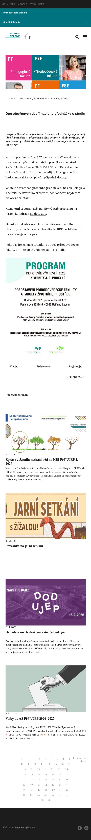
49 (46, 789)
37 (60, 779)
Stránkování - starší (79, 760)
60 (42, 800)
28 (46, 774)
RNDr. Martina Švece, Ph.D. (24, 167)
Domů (12, 98)
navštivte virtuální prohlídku (46, 250)
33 (31, 779)
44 (60, 784)
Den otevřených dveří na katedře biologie (35, 632)
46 (24, 789)
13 (42, 764)
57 (53, 795)
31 (67, 774)
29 (53, 774)
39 (24, 784)
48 (39, 789)
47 (31, 789)
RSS (5, 827)
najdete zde (38, 214)
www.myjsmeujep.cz (23, 234)
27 (39, 774)
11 (29, 764)
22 (52, 769)
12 (35, 764)
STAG (33, 4)
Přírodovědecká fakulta (15, 12)
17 (69, 764)
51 (60, 789)
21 (45, 769)
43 (53, 784)
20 (38, 769)
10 (22, 764)
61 (49, 800)
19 (31, 769)
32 (24, 779)
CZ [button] (5, 4)
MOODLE (22, 4)
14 (49, 764)
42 (45, 784)
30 (60, 774)
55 (38, 795)
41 (38, 784)
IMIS (12, 4)
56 (45, 795)
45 (67, 784)
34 (38, 779)
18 (25, 769)
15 (56, 764)
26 (31, 774)
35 (45, 779)
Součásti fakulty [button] (45, 22)
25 (24, 774)
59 (67, 795)
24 (66, 769)
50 (53, 789)
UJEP (41, 4)
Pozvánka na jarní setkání (24, 546)
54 (31, 795)
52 (67, 789)
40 (31, 784)
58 (60, 795)
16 (62, 764)
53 (24, 795)
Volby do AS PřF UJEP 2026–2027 (30, 718)
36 (53, 779)
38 (67, 779)
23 (59, 769)
